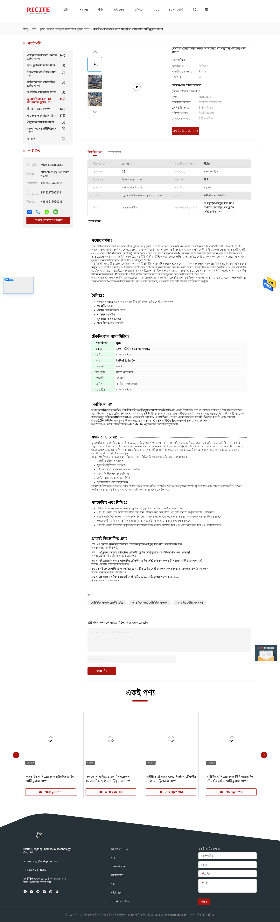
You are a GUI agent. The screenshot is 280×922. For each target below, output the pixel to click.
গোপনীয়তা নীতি (120, 901)
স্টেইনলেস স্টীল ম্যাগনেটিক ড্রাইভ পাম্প (46, 57)
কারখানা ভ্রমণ (118, 866)
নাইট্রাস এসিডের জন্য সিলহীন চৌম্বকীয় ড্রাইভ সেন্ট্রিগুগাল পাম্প (171, 779)
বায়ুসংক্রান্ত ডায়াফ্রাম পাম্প (46, 115)
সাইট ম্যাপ (116, 892)
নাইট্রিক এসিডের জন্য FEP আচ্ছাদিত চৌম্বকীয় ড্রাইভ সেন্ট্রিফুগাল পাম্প (230, 779)
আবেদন (118, 10)
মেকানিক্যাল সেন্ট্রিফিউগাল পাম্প (46, 130)
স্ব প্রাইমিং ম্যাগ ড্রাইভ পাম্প (46, 92)
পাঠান (204, 901)
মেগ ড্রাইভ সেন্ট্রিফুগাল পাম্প (189, 602)
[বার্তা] (227, 886)
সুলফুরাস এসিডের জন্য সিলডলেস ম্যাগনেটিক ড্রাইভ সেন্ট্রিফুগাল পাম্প (108, 779)
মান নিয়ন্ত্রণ (116, 875)
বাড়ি (66, 10)
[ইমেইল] (227, 873)
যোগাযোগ (176, 10)
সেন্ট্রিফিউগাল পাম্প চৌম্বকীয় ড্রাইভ (107, 602)
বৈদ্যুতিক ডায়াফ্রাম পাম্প (46, 122)
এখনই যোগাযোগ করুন (48, 220)
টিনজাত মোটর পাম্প (46, 109)
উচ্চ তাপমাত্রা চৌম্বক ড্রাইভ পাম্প (46, 73)
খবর (156, 10)
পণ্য (100, 10)
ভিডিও (138, 10)
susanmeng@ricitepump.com (41, 861)
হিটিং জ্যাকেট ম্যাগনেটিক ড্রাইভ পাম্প (46, 83)
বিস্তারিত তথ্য (95, 152)
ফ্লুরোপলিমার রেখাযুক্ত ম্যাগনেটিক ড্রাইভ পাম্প (46, 100)
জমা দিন (101, 671)
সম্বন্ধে (83, 10)
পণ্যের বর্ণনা (114, 152)
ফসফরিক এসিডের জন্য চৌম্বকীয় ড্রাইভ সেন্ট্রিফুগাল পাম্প (50, 779)
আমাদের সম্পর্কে (120, 849)
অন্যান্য (46, 139)
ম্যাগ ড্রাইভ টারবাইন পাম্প (46, 65)
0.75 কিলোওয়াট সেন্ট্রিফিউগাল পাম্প (149, 602)
